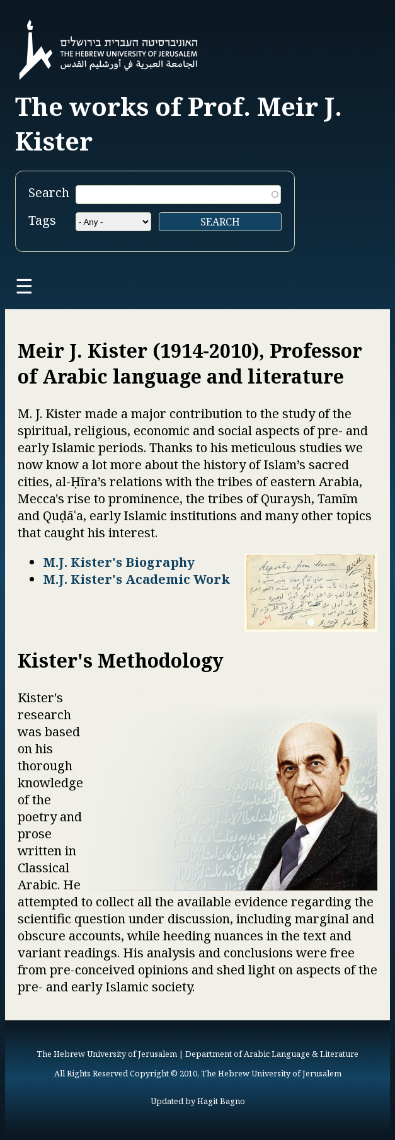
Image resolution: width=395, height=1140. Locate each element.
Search (48, 192)
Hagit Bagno (221, 1101)
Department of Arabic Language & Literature (271, 1053)
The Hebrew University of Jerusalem (107, 1053)
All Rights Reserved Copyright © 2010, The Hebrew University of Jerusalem (197, 1073)
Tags (42, 220)
